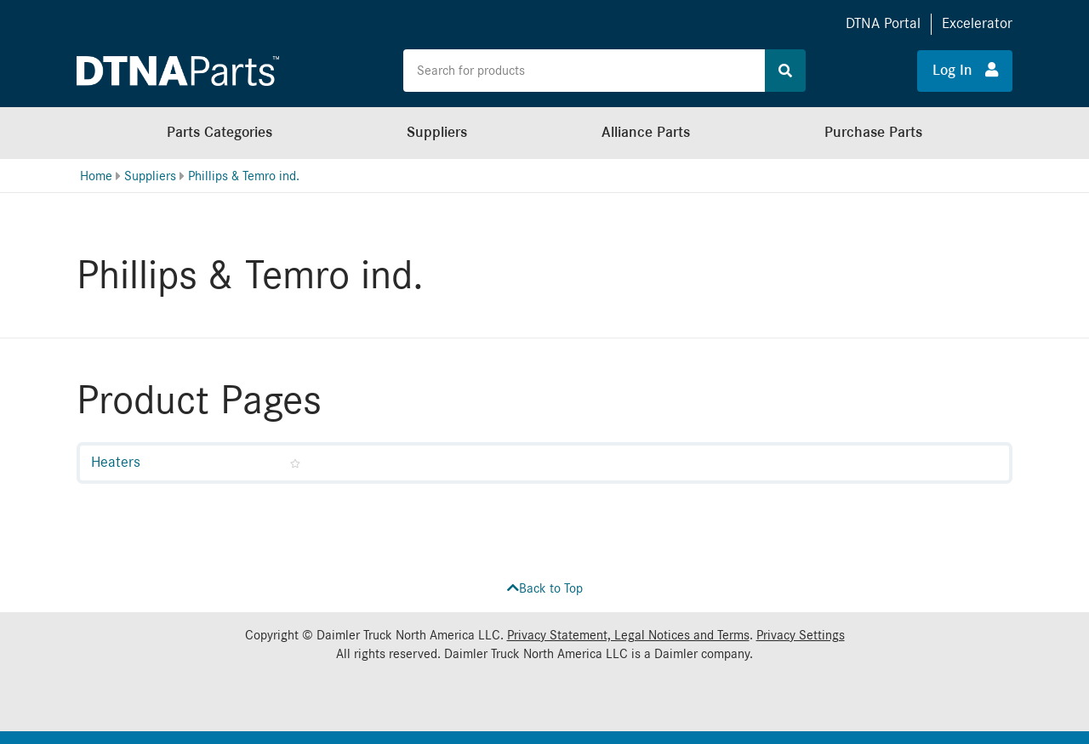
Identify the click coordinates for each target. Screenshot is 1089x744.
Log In (965, 69)
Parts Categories (219, 132)
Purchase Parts (873, 132)
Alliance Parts (646, 132)
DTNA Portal (883, 23)
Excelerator (977, 23)
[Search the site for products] (584, 70)
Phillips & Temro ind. (243, 176)
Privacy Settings (800, 635)
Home (96, 176)
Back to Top (545, 588)
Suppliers (437, 132)
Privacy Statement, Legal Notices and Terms (628, 635)
